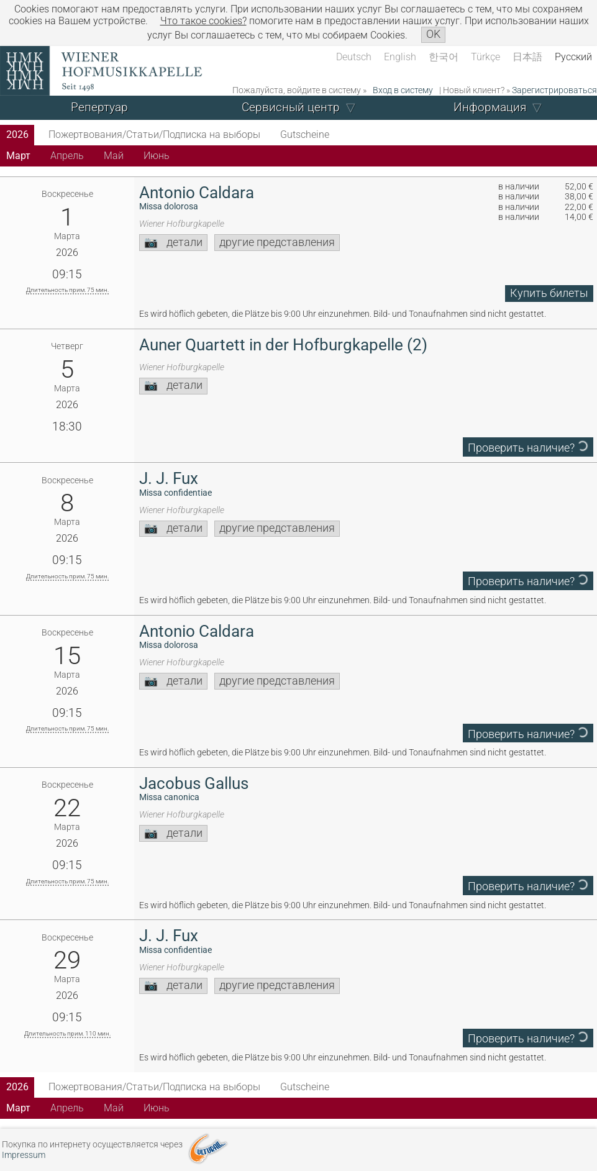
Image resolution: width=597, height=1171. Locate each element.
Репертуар (99, 107)
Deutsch (353, 57)
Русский (573, 57)
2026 (17, 134)
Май (114, 156)
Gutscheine (304, 134)
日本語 (527, 57)
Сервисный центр (291, 107)
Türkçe (485, 57)
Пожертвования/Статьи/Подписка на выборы (154, 134)
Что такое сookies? (203, 21)
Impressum (23, 1155)
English (400, 57)
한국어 (443, 57)
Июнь (157, 156)
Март (18, 156)
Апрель (67, 156)
